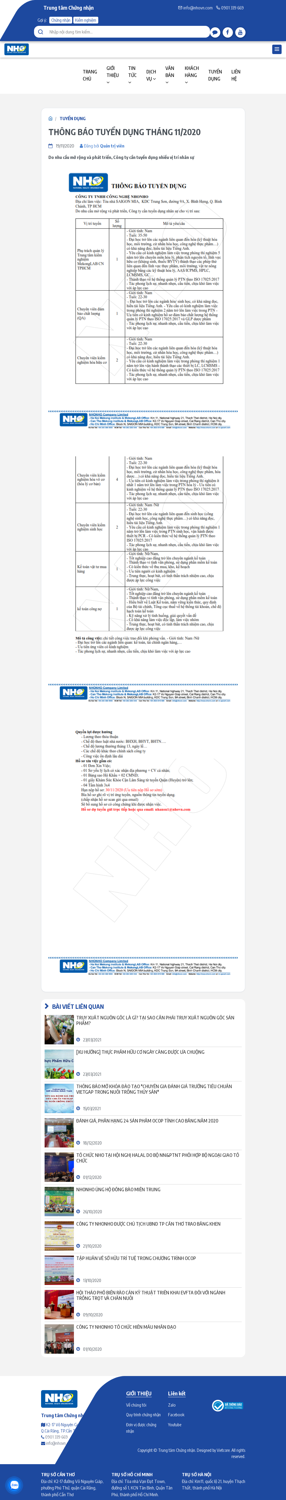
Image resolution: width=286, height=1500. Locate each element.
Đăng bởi (102, 145)
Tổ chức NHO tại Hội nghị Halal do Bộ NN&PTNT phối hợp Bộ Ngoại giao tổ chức (157, 1158)
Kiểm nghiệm (85, 20)
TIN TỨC (132, 75)
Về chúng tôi (136, 1404)
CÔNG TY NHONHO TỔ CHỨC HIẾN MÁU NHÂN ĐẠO (126, 1327)
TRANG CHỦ (90, 75)
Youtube (174, 1424)
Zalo (172, 1404)
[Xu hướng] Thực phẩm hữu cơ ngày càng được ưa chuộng (140, 1052)
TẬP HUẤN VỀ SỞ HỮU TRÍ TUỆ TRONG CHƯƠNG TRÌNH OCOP (136, 1258)
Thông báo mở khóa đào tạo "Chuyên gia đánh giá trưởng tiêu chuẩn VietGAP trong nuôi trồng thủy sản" (154, 1089)
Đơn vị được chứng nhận (141, 1428)
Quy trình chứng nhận (143, 1414)
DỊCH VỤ (151, 75)
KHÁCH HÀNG (192, 75)
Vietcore (223, 1450)
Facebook (176, 1414)
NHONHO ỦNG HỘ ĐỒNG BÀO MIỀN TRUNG (118, 1189)
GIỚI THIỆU (112, 75)
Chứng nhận (60, 20)
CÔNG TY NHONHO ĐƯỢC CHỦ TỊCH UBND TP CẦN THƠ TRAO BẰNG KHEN (148, 1224)
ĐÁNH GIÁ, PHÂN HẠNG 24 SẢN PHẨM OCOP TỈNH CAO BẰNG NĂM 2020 (147, 1121)
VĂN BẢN (169, 75)
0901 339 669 (230, 7)
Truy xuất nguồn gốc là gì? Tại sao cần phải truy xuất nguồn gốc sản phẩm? (155, 1020)
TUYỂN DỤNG (215, 75)
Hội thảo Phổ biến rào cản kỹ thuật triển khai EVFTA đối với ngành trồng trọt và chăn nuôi (150, 1295)
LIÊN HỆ (236, 75)
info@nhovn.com (195, 7)
